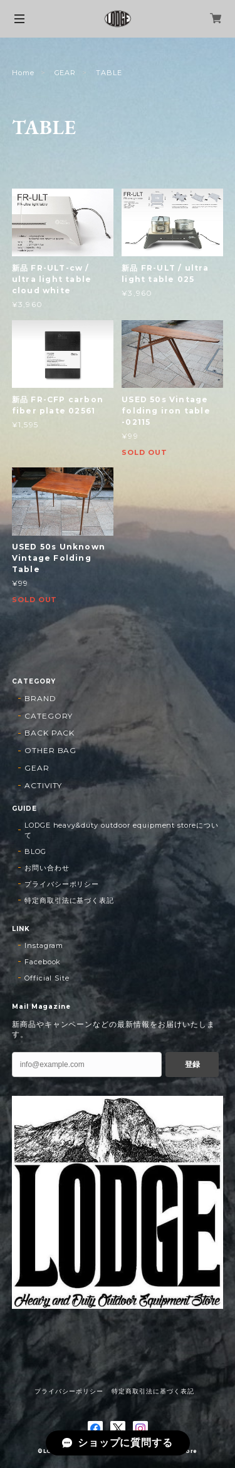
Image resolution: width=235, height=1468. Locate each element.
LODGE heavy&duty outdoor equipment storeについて (121, 830)
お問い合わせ (47, 867)
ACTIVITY (43, 785)
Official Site (47, 978)
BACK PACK (49, 732)
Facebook (42, 961)
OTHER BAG (50, 750)
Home (23, 72)
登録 (192, 1064)
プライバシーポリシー (62, 884)
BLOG (35, 851)
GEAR (65, 72)
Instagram (44, 945)
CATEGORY (48, 716)
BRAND (40, 698)
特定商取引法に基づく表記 (69, 900)
